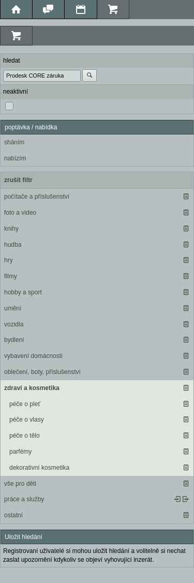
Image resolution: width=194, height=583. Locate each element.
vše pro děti (20, 483)
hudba (12, 244)
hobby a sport (23, 292)
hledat (11, 60)
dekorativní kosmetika (39, 467)
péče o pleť (24, 404)
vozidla (13, 324)
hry (8, 260)
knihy (11, 228)
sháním (14, 142)
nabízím (15, 158)
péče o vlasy (26, 419)
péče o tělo (24, 435)
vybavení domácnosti (33, 356)
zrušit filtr (18, 180)
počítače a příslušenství (36, 196)
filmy (10, 276)
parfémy (20, 451)
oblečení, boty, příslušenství (42, 372)
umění (12, 308)
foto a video (20, 212)
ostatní (13, 515)
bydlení (14, 339)
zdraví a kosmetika (31, 388)
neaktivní (15, 91)
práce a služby (24, 499)
